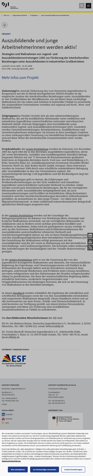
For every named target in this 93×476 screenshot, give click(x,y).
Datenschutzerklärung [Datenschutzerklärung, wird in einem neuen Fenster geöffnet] (11, 466)
